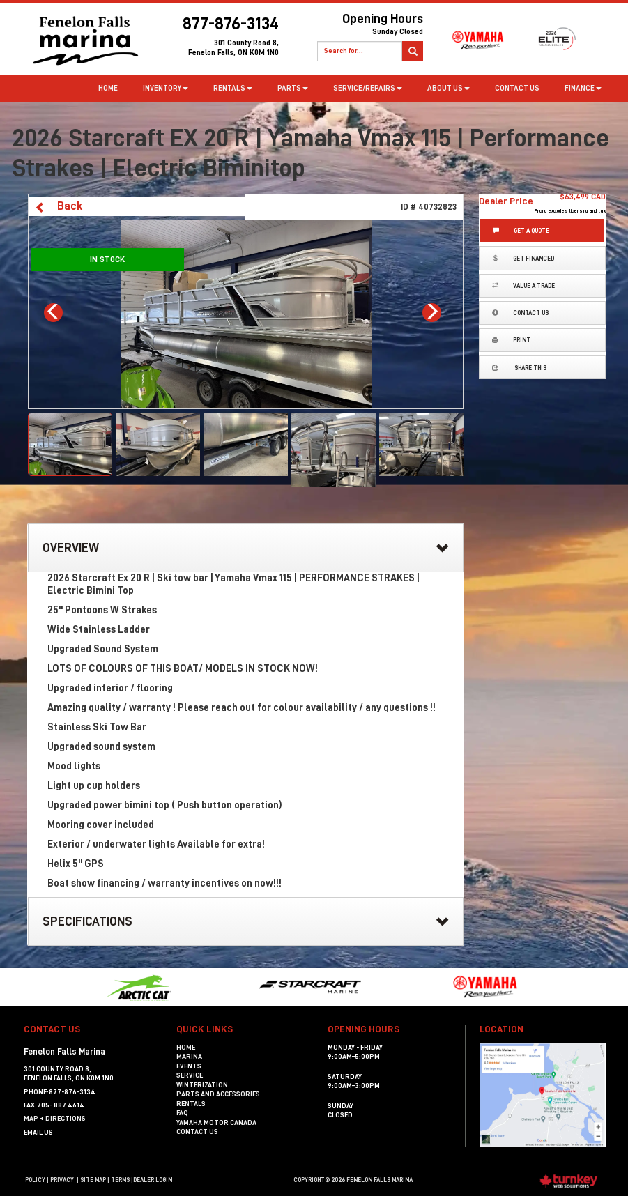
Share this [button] (519, 367)
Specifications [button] (246, 922)
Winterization (202, 1085)
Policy (35, 1180)
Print (511, 340)
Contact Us (517, 88)
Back (58, 207)
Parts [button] (292, 88)
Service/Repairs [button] (367, 88)
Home (108, 88)
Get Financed (523, 258)
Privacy (62, 1180)
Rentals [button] (232, 88)
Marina (189, 1056)
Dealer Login (152, 1180)
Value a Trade (523, 285)
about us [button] (448, 88)
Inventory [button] (165, 88)
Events (188, 1066)
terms (120, 1180)
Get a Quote (521, 230)
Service (189, 1075)
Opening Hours (358, 26)
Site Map (93, 1180)
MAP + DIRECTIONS (55, 1118)
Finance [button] (583, 88)
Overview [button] (246, 548)
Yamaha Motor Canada (216, 1122)
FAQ (182, 1113)
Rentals (191, 1104)
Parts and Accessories (218, 1094)
